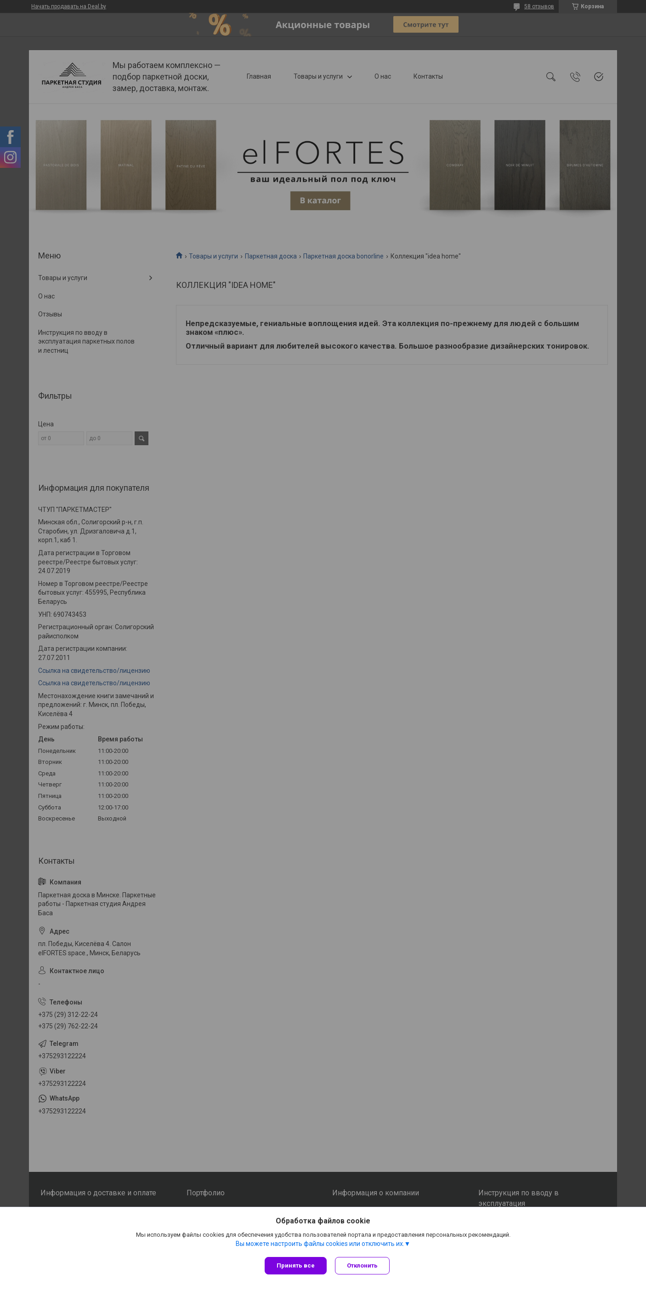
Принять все (296, 1265)
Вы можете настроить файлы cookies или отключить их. (320, 1244)
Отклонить (363, 1265)
